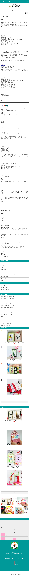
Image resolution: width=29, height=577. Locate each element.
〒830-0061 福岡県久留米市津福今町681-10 (15, 553)
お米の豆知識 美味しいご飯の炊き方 (7, 312)
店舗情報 (2, 316)
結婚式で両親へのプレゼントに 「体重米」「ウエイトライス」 (11, 300)
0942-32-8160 (15, 554)
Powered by (14, 574)
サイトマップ (2, 564)
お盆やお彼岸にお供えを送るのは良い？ (7, 298)
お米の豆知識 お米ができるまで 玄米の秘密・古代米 (9, 309)
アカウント (3, 1)
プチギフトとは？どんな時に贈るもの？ (7, 296)
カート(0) (10, 1)
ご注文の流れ (3, 318)
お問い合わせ (17, 564)
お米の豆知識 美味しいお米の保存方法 (7, 307)
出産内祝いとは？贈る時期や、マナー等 (7, 305)
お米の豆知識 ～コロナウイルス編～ (7, 314)
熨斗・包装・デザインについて (6, 323)
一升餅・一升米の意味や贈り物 (6, 303)
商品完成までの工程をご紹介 (5, 325)
